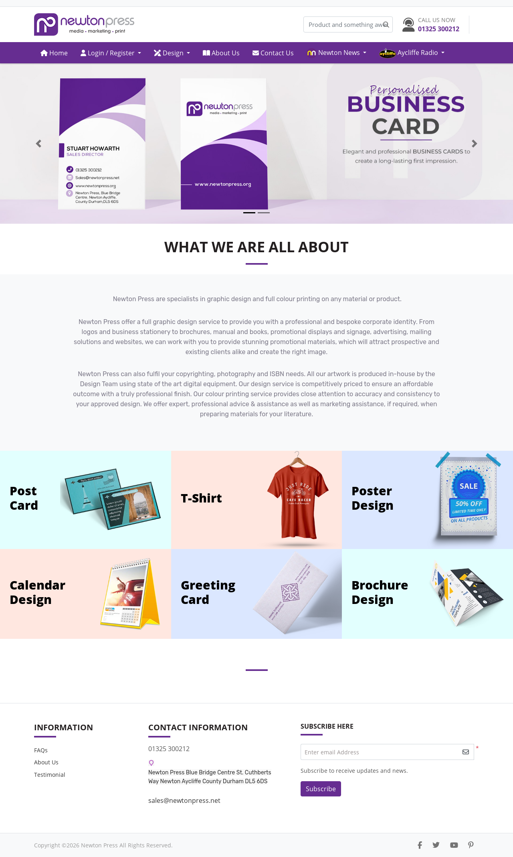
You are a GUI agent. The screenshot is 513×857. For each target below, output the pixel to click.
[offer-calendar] (130, 594)
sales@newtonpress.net (184, 800)
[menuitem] (54, 52)
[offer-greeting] (297, 594)
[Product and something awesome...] (348, 24)
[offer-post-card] (115, 499)
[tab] (249, 212)
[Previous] (38, 143)
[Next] (474, 143)
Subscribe (321, 788)
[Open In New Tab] (256, 143)
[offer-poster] (468, 500)
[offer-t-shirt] (298, 500)
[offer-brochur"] (466, 593)
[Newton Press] (84, 24)
